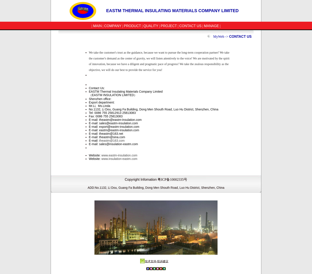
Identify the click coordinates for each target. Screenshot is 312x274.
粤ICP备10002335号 (172, 179)
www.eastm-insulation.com (119, 155)
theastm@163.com (112, 140)
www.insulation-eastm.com (119, 159)
